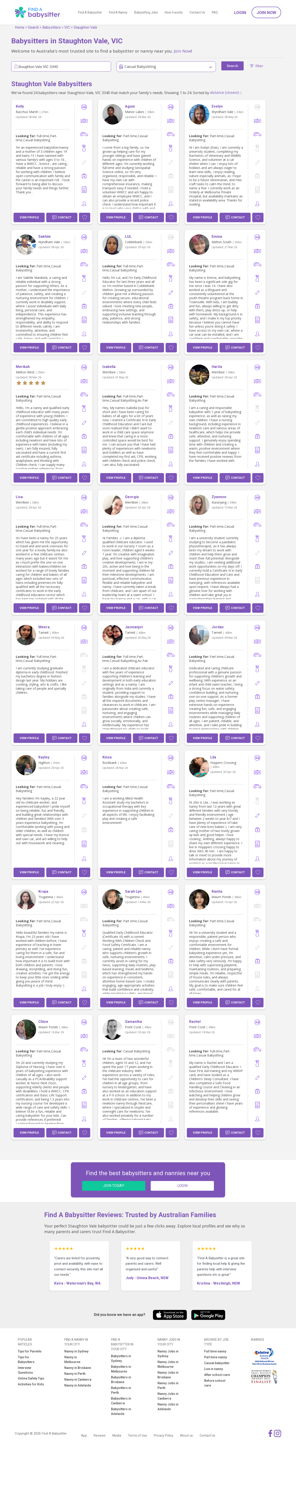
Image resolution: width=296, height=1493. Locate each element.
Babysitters (51, 27)
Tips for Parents (30, 1351)
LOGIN (182, 1185)
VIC (67, 27)
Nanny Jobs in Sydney (167, 1354)
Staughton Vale (85, 27)
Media (116, 1435)
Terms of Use (137, 1435)
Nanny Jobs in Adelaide (167, 1407)
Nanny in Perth (75, 1373)
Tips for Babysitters (26, 1359)
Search (33, 27)
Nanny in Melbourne (72, 1359)
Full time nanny (215, 1351)
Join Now (266, 12)
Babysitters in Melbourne (121, 1369)
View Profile (29, 217)
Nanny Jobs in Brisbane (167, 1375)
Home (19, 27)
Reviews (100, 1435)
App (84, 1435)
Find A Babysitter (90, 12)
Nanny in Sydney (76, 1351)
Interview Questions (25, 1370)
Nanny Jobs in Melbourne (167, 1364)
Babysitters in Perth (121, 1390)
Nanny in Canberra (77, 1379)
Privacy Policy (163, 1435)
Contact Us (197, 12)
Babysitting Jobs (146, 12)
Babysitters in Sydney (121, 1358)
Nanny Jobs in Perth (167, 1385)
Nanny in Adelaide (77, 1385)
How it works (174, 12)
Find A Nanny (118, 12)
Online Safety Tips (31, 1378)
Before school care (214, 1383)
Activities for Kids (31, 1384)
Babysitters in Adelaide (121, 1411)
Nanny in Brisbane (77, 1368)
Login (240, 12)
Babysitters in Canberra (121, 1401)
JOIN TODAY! (113, 1185)
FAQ (215, 12)
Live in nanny (213, 1369)
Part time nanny (215, 1357)
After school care (217, 1375)
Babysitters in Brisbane (121, 1379)
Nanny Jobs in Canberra (167, 1396)
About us (186, 1435)
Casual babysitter (217, 1363)
